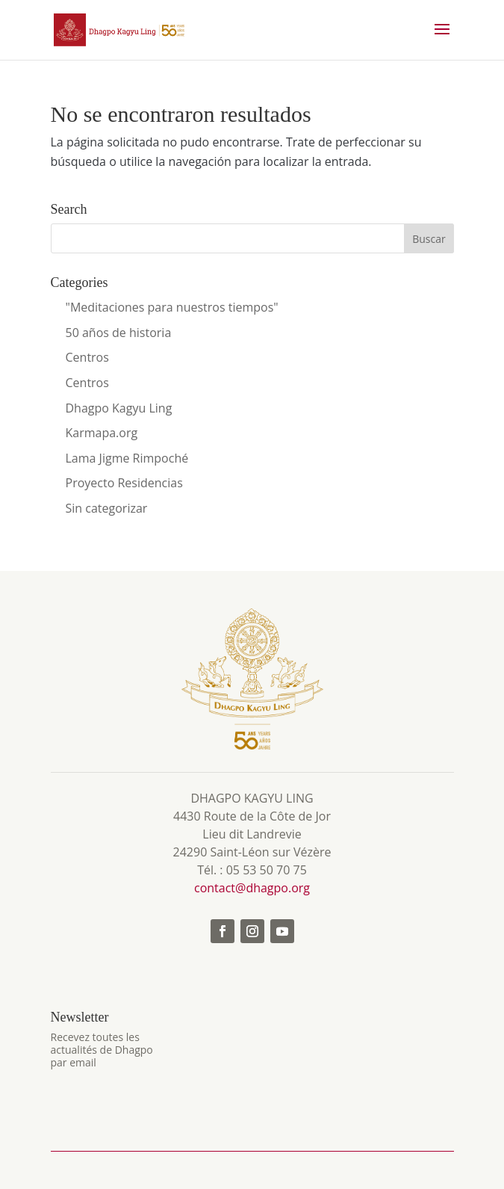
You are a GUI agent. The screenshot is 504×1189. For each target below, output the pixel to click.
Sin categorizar (107, 508)
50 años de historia (119, 332)
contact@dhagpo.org (252, 888)
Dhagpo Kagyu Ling (119, 408)
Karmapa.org (102, 432)
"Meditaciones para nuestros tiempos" (172, 307)
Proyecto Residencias (124, 483)
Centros (87, 357)
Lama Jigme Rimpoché (127, 458)
